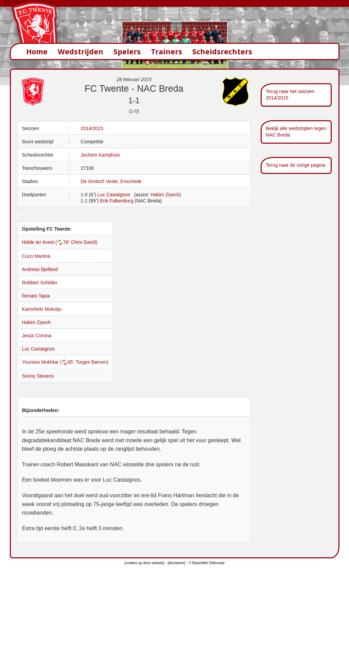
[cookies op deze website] (144, 563)
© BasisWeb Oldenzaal (206, 563)
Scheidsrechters (222, 51)
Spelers (127, 51)
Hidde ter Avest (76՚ (46, 242)
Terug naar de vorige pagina (295, 165)
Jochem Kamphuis (100, 155)
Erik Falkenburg (116, 200)
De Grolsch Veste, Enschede (111, 181)
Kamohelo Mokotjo (42, 309)
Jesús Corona (36, 335)
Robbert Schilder (39, 282)
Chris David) (84, 242)
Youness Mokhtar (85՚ (49, 362)
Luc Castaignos (113, 194)
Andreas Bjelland (40, 269)
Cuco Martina (36, 256)
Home (37, 51)
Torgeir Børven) (91, 362)
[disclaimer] (176, 563)
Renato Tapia (36, 296)
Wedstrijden (80, 51)
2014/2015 (92, 128)
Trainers (166, 51)
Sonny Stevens (38, 376)
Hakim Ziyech (165, 194)
